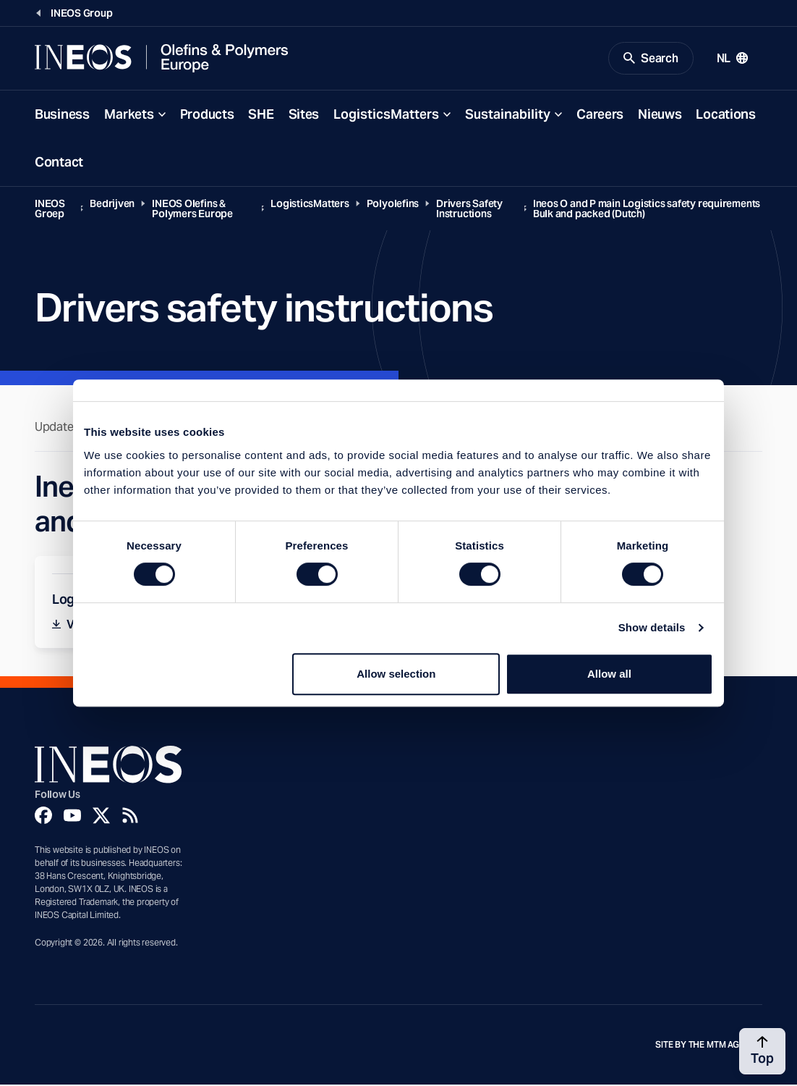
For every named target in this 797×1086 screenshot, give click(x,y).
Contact (59, 162)
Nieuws (659, 114)
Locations (725, 114)
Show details (652, 627)
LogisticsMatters (386, 114)
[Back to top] (762, 1051)
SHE (260, 114)
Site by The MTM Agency (708, 1045)
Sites (304, 114)
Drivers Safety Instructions (469, 209)
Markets (129, 114)
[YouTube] (72, 816)
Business (62, 114)
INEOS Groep (50, 209)
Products (207, 114)
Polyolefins (393, 204)
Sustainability (507, 114)
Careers (599, 114)
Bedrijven (112, 204)
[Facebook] (43, 816)
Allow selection (396, 674)
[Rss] (130, 816)
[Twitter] (101, 816)
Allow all (609, 674)
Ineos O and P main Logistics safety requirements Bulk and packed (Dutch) (646, 209)
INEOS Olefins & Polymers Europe (192, 209)
